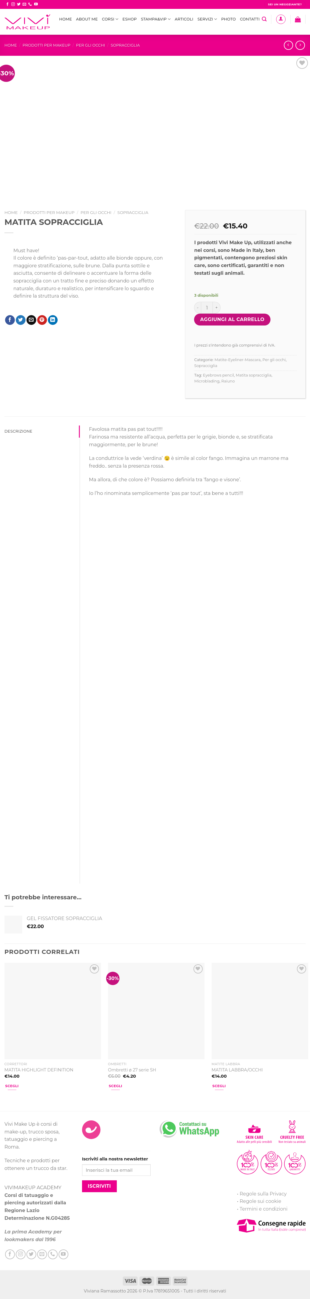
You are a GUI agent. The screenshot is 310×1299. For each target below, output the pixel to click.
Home (65, 19)
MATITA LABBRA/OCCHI (237, 1070)
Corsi (110, 19)
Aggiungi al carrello (232, 319)
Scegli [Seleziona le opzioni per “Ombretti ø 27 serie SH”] (115, 1086)
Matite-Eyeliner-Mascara (238, 360)
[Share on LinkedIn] (53, 320)
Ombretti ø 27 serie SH (132, 1070)
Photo (228, 19)
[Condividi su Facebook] (10, 320)
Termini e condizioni (263, 1209)
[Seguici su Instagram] (13, 4)
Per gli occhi (90, 45)
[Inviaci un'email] (24, 4)
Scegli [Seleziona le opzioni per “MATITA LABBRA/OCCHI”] (219, 1086)
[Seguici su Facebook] (7, 4)
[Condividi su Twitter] (21, 320)
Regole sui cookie (260, 1201)
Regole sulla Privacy (263, 1194)
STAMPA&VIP (156, 19)
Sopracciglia (125, 45)
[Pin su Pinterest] (42, 320)
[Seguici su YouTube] (36, 4)
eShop (129, 19)
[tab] (42, 431)
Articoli (184, 19)
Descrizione (18, 431)
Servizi (207, 19)
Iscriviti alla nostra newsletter (115, 1159)
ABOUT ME (87, 19)
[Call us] (30, 4)
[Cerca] (264, 19)
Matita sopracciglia (253, 375)
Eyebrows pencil (218, 375)
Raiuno (228, 381)
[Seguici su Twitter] (19, 4)
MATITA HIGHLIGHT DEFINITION (38, 1070)
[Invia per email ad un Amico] (31, 320)
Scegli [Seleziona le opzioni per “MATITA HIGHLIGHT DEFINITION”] (12, 1086)
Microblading (206, 381)
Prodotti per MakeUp (46, 45)
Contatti (249, 19)
